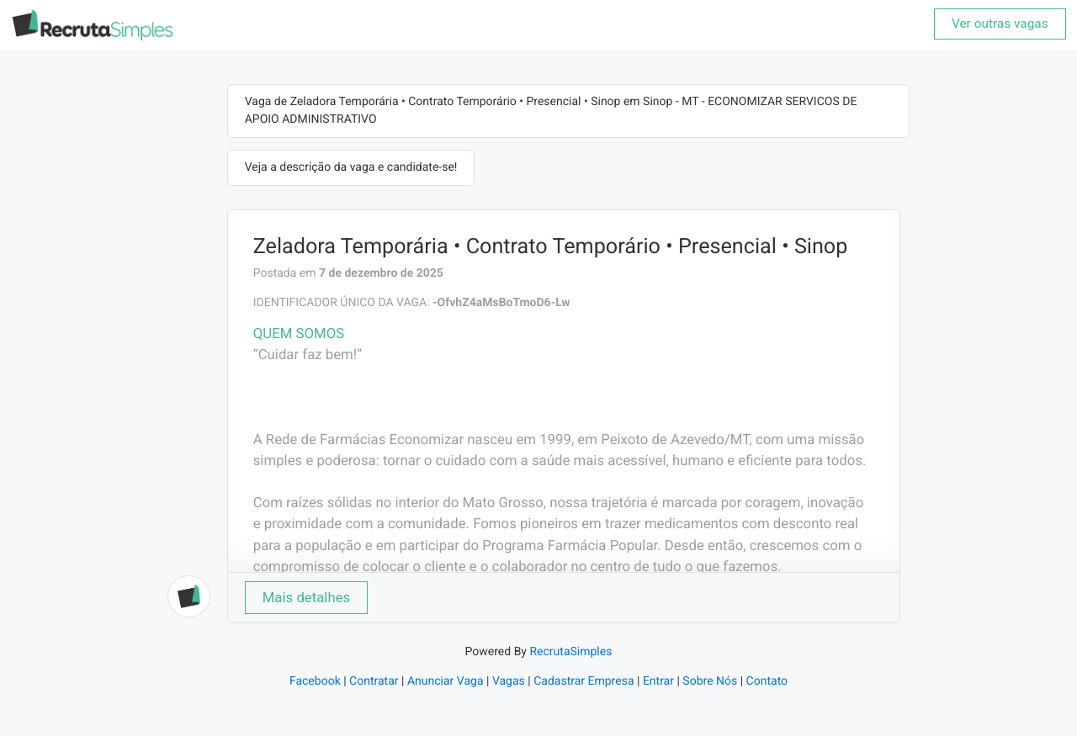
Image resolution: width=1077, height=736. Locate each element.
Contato (767, 681)
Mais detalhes (307, 597)
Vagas (508, 681)
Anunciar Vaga (445, 681)
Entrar (658, 681)
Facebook (315, 681)
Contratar (373, 681)
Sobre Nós (709, 681)
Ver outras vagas (1000, 23)
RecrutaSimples (570, 652)
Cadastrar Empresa (583, 681)
